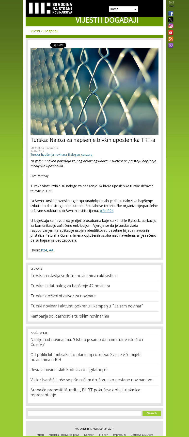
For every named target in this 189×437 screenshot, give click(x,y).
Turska (35, 154)
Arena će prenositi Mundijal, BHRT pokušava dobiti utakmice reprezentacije (85, 393)
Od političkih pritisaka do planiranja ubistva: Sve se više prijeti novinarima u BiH (85, 357)
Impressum (119, 435)
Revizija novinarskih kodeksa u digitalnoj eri (70, 370)
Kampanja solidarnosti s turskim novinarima (70, 316)
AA (51, 250)
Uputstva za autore (142, 435)
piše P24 (106, 210)
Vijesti (35, 31)
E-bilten (103, 435)
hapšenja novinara (54, 154)
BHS (171, 2)
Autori (40, 435)
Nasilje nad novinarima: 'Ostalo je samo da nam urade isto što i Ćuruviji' (87, 342)
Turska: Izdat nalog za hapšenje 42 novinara (70, 286)
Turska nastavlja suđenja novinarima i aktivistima (74, 276)
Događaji (51, 31)
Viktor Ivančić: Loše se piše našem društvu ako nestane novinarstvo (91, 380)
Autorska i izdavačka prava (64, 435)
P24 (44, 250)
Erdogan (74, 154)
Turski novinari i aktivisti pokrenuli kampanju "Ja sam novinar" (87, 306)
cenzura (86, 154)
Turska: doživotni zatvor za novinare (63, 296)
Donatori (89, 435)
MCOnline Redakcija (44, 148)
